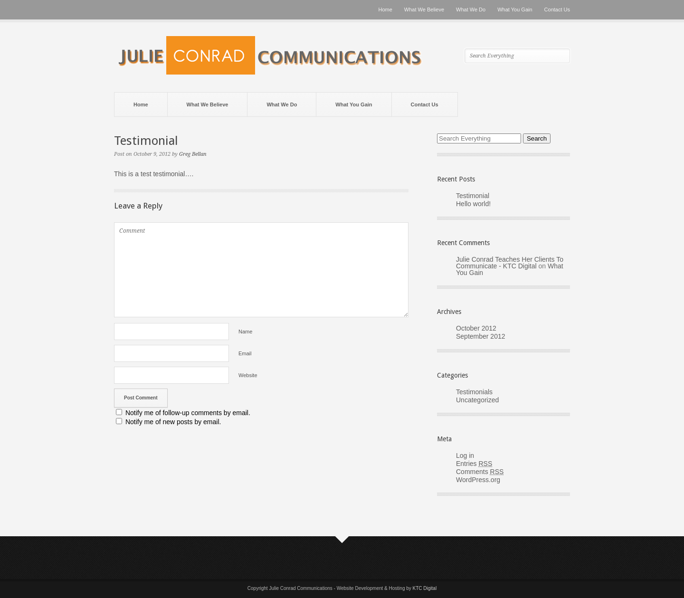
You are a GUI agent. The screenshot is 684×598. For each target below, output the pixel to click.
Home (385, 9)
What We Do (470, 9)
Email (245, 353)
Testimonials (474, 392)
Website (247, 375)
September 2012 (480, 336)
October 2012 (476, 328)
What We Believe (424, 9)
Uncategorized (477, 400)
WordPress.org (478, 480)
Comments (480, 471)
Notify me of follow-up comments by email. (187, 413)
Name (245, 331)
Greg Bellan (193, 154)
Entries (474, 463)
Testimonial (472, 195)
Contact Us (557, 9)
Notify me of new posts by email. (173, 422)
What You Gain (514, 9)
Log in (465, 455)
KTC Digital (425, 588)
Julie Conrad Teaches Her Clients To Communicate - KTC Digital (509, 263)
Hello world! (473, 204)
